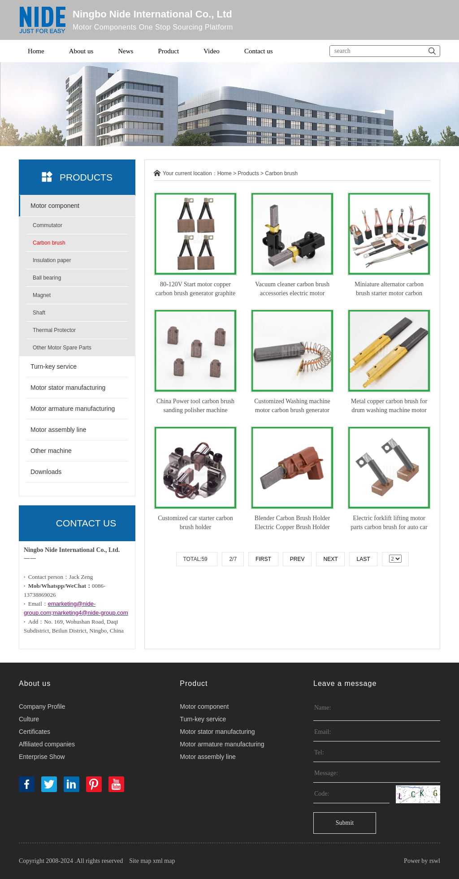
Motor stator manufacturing (67, 387)
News (125, 51)
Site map (140, 860)
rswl (434, 860)
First (263, 559)
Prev (297, 559)
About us (81, 51)
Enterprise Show (42, 756)
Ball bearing (47, 278)
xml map (164, 860)
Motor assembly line (58, 429)
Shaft (39, 313)
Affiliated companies (47, 744)
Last (363, 559)
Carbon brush (49, 243)
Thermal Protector (54, 330)
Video (212, 51)
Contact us (258, 51)
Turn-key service (53, 366)
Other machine (51, 450)
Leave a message (345, 683)
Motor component (54, 205)
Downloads (45, 471)
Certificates (34, 731)
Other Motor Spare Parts (62, 348)
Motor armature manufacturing (72, 408)
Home (36, 51)
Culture (29, 719)
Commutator (47, 225)
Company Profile (42, 706)
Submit (345, 822)
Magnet (42, 295)
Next (330, 559)
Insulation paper (52, 260)
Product (168, 51)
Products (248, 173)
